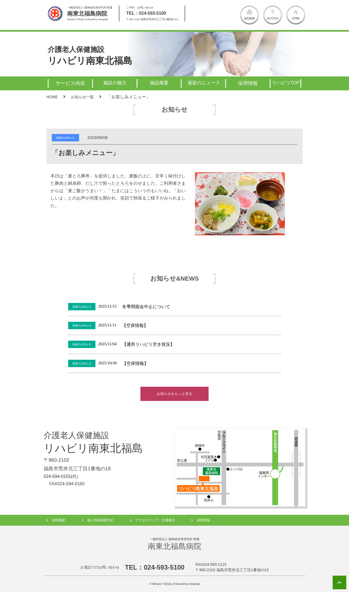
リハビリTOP (286, 82)
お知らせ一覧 (82, 97)
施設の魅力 (115, 82)
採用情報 (203, 520)
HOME (52, 97)
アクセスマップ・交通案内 (155, 520)
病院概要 (58, 520)
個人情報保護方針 (100, 520)
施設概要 (159, 82)
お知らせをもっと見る (174, 394)
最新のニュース (204, 82)
